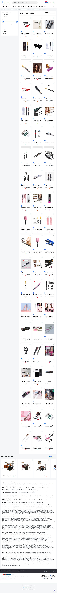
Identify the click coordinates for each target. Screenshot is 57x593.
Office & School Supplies (32, 6)
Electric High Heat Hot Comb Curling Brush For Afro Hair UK (49, 294)
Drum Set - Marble (42, 475)
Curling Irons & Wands (7, 12)
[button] (51, 12)
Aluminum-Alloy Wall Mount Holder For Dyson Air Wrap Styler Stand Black (37, 55)
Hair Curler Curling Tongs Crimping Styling (37, 425)
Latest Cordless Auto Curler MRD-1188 (49, 359)
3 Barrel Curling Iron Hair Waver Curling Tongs (37, 338)
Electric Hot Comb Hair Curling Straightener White (37, 272)
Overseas (5, 31)
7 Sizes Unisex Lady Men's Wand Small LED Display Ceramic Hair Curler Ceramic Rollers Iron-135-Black (25, 250)
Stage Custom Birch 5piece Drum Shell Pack (9, 475)
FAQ (4, 570)
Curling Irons (5, 16)
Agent (52, 579)
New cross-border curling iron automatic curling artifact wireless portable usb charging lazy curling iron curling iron (49, 207)
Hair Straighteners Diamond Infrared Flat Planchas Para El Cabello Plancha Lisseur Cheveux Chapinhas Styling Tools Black (37, 98)
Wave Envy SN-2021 (49, 403)
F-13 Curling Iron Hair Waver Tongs (49, 446)
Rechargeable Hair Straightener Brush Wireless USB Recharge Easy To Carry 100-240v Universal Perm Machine (37, 403)
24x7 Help (12, 578)
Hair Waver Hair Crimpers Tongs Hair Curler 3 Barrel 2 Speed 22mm (25, 446)
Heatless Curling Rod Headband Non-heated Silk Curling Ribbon (25, 359)
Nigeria (4, 33)
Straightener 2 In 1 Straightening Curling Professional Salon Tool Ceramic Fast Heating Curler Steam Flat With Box (25, 338)
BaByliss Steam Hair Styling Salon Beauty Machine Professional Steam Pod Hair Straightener (49, 142)
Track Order (27, 576)
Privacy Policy (13, 576)
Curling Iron (49, 381)
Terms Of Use (8, 576)
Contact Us (25, 570)
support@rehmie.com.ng (26, 587)
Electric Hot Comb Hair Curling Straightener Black (49, 316)
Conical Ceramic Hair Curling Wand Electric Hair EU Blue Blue (37, 316)
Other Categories (51, 6)
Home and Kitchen (22, 6)
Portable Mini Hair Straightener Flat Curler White (49, 338)
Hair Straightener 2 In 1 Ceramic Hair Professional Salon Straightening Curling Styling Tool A (49, 272)
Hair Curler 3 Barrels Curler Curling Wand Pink (25, 229)
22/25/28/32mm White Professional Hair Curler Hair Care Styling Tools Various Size (49, 120)
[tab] (9, 29)
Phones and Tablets (6, 6)
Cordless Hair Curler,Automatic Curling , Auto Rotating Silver (37, 381)
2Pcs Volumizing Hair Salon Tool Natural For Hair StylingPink (49, 229)
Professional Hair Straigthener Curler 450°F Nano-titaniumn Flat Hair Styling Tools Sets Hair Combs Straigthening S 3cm (49, 250)
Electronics (14, 6)
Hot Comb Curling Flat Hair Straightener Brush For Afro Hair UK (25, 294)
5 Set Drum (25, 475)
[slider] (3, 22)
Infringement (3, 576)
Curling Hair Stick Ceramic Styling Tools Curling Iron (25, 272)
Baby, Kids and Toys (42, 6)
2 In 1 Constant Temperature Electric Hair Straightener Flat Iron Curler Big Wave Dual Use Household (25, 425)
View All (51, 456)
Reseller (9, 578)
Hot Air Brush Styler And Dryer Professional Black (49, 163)
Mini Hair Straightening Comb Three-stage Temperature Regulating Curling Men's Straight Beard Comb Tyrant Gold (49, 185)
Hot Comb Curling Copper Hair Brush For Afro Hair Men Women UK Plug (37, 229)
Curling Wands (5, 14)
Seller (45, 579)
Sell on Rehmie (4, 578)
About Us (1, 570)
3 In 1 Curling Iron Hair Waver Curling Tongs (37, 446)
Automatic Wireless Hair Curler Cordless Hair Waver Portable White (37, 76)
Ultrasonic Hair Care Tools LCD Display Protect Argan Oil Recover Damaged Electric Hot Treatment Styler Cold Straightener (37, 185)
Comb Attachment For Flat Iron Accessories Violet (49, 76)
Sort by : (46, 12)
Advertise (52, 576)
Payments (10, 570)
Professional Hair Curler (26, 403)
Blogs (7, 570)
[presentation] (54, 468)
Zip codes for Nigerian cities (17, 570)
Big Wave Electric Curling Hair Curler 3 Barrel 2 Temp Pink (37, 250)
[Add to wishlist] (16, 460)
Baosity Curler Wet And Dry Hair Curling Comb (25, 163)
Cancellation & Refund (20, 576)
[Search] (25, 2)
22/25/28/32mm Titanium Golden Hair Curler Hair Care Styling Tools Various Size (37, 207)
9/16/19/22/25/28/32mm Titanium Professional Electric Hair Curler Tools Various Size (25, 381)
